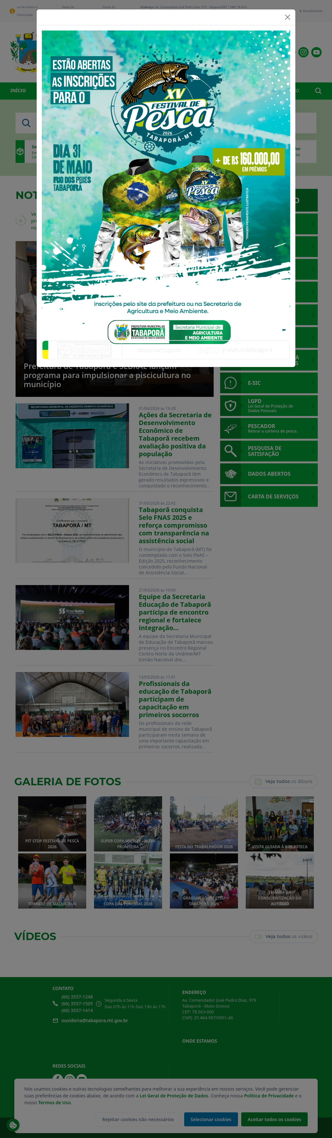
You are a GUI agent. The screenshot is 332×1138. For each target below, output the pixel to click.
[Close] (287, 17)
